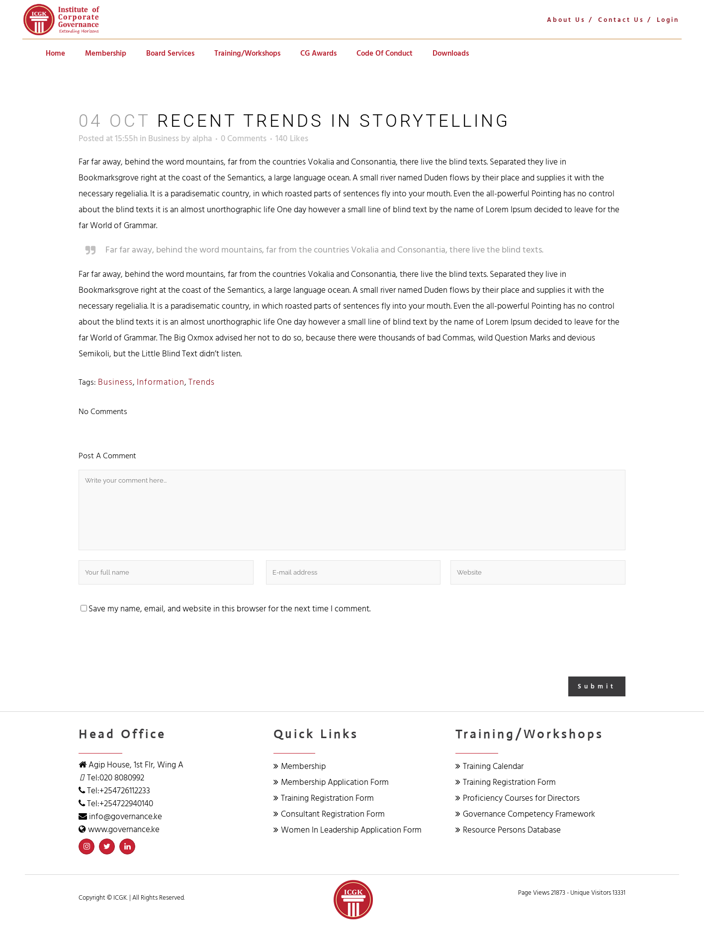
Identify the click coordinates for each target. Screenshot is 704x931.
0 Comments (243, 139)
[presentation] (154, 647)
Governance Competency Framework (525, 814)
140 (291, 138)
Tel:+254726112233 (118, 791)
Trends (201, 382)
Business (163, 139)
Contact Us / (625, 19)
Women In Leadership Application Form (347, 830)
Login (668, 19)
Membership (299, 766)
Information (160, 382)
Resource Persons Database (508, 830)
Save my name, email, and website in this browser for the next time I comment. (229, 609)
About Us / (570, 19)
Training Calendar (489, 766)
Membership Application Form (331, 782)
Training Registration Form (323, 798)
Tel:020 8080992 (115, 778)
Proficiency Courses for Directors (517, 798)
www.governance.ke (124, 830)
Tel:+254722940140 (120, 804)
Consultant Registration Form (329, 814)
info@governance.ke (125, 817)
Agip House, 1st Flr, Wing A (135, 765)
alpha (202, 139)
